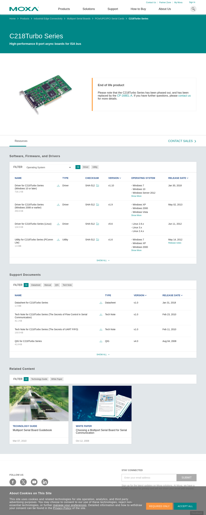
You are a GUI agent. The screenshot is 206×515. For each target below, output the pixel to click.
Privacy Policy (62, 508)
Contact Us (151, 2)
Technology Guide (39, 379)
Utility (95, 167)
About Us (165, 9)
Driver (85, 167)
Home (12, 18)
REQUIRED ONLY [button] (159, 506)
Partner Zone (165, 2)
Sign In (192, 2)
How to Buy (138, 9)
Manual (47, 285)
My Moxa (178, 2)
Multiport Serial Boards (79, 18)
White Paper (56, 379)
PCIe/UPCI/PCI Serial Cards (109, 18)
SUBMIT (187, 477)
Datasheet (35, 285)
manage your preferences (70, 505)
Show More (136, 196)
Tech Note (67, 285)
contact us (184, 95)
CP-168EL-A (124, 95)
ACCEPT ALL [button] (185, 506)
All (78, 167)
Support (112, 9)
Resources (21, 141)
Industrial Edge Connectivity (48, 18)
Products (24, 18)
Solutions (89, 9)
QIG (57, 285)
